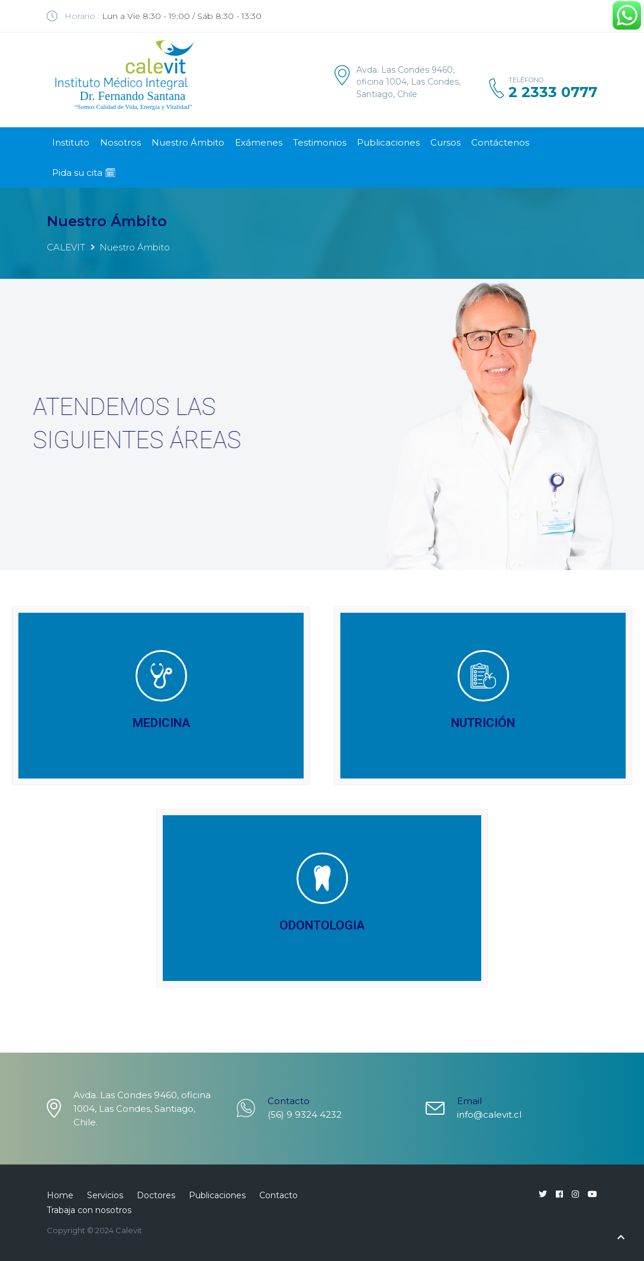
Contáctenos (500, 142)
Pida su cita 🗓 (84, 172)
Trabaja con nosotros (89, 1210)
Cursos (445, 142)
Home (60, 1195)
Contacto (278, 1195)
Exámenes (258, 142)
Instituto (70, 142)
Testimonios (319, 142)
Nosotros (120, 142)
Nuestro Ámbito (188, 142)
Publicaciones (388, 142)
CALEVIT (66, 247)
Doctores (156, 1195)
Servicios (105, 1195)
